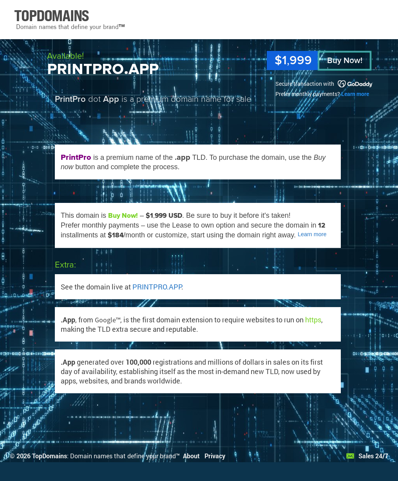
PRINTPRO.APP (156, 286)
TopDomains (49, 456)
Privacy (214, 456)
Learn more (355, 94)
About (191, 456)
